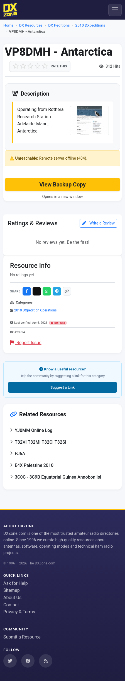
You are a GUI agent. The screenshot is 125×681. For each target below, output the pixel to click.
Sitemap (11, 590)
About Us (12, 597)
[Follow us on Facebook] (28, 661)
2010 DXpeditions (90, 25)
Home (8, 25)
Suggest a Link (62, 387)
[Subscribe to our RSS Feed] (45, 661)
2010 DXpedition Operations (35, 310)
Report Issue (25, 342)
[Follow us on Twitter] (10, 661)
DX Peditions (59, 25)
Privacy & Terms (19, 611)
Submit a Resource (22, 637)
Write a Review (98, 223)
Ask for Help (15, 583)
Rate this (59, 66)
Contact (11, 604)
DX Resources (31, 25)
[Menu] (115, 10)
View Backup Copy (62, 184)
